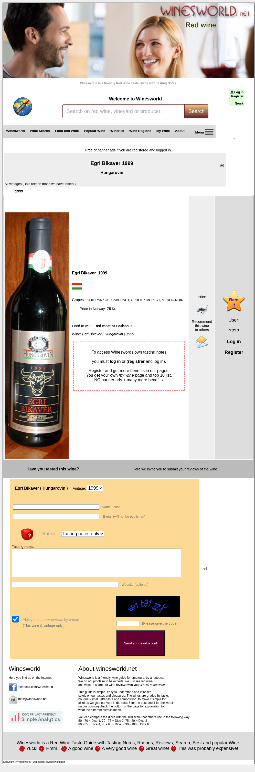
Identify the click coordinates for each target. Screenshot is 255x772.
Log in (238, 92)
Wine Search (40, 131)
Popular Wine (94, 131)
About (180, 131)
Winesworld (15, 131)
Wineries (117, 131)
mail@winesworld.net (32, 704)
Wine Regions (140, 131)
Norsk (239, 103)
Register (237, 96)
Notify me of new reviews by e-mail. (51, 625)
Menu (203, 132)
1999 (19, 191)
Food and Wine (67, 131)
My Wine (163, 131)
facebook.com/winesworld (35, 692)
